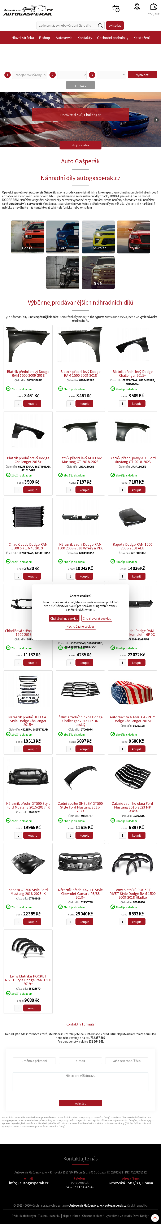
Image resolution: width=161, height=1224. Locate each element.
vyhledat (142, 75)
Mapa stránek (71, 1216)
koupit (32, 403)
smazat (80, 85)
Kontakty (84, 37)
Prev (4, 119)
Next (156, 119)
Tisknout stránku (49, 1216)
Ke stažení (141, 37)
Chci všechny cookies (64, 618)
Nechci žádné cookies (80, 626)
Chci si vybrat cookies (97, 618)
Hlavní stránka (23, 37)
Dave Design (141, 1216)
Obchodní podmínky (112, 37)
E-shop (44, 37)
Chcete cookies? (93, 1216)
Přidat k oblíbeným (24, 1216)
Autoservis (64, 37)
